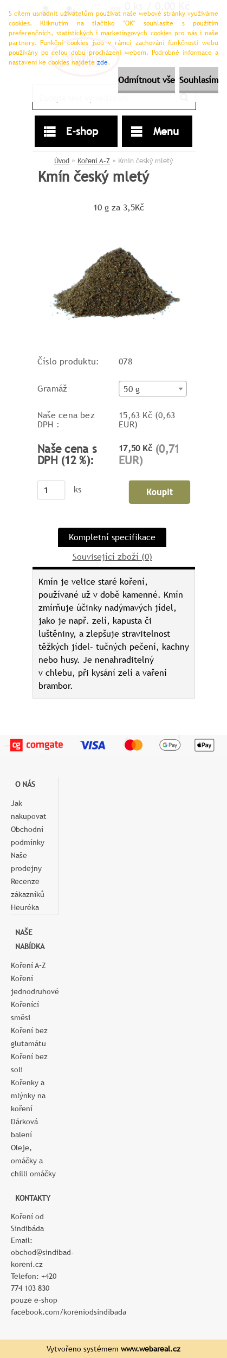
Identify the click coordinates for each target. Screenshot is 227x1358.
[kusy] (51, 490)
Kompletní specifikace (112, 537)
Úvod (61, 161)
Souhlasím (198, 80)
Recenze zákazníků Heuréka (27, 894)
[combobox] (152, 388)
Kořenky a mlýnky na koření (28, 1095)
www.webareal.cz (150, 1348)
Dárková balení (24, 1128)
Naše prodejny (26, 862)
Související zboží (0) (112, 557)
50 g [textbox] (132, 389)
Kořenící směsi (25, 1011)
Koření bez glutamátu (29, 1037)
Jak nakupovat (29, 810)
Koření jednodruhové (35, 985)
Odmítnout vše (146, 80)
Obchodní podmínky (27, 836)
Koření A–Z (93, 161)
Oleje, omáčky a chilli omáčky (33, 1160)
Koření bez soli (29, 1063)
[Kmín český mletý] (114, 219)
